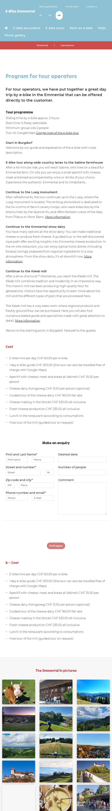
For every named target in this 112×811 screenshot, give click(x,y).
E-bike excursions (26, 28)
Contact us (92, 7)
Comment (66, 480)
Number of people (72, 467)
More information (57, 217)
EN (59, 15)
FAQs (102, 28)
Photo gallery (15, 35)
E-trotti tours (72, 7)
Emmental (42, 45)
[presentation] (56, 533)
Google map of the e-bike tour (57, 133)
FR (50, 15)
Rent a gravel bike (49, 7)
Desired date (68, 454)
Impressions (67, 45)
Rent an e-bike (81, 28)
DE (40, 15)
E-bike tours (55, 28)
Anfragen (56, 545)
